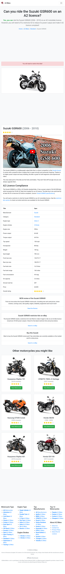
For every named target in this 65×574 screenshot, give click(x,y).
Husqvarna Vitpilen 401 (16, 457)
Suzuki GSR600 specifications (45, 193)
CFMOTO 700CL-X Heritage (48, 379)
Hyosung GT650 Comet (16, 418)
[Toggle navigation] (61, 3)
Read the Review (32, 308)
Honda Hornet (56, 170)
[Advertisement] (32, 46)
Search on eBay (32, 325)
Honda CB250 (49, 418)
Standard (33, 29)
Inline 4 (36, 221)
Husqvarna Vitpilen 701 (16, 379)
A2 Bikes (26, 29)
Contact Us (55, 528)
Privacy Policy (56, 530)
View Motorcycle (16, 388)
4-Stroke (36, 225)
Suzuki (36, 212)
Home (20, 29)
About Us (55, 526)
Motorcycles (8, 510)
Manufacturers (41, 512)
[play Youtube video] (32, 151)
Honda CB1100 (49, 457)
